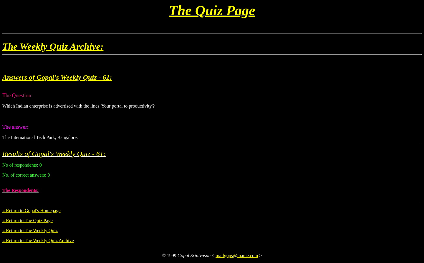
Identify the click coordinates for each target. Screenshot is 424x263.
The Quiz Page (212, 10)
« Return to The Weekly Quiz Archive (38, 240)
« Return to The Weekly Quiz (30, 230)
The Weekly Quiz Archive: (52, 46)
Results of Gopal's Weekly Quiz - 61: (54, 154)
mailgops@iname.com (237, 255)
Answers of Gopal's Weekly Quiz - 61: (57, 77)
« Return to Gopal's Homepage (31, 210)
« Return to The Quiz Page (27, 220)
